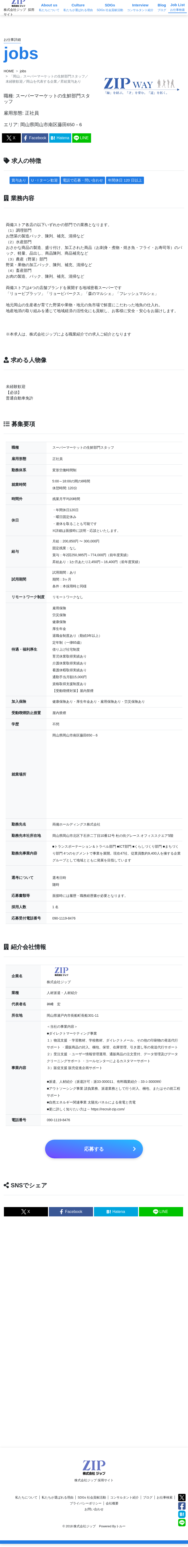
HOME (9, 71)
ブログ (148, 1500)
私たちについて (26, 1500)
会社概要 (112, 1506)
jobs (23, 71)
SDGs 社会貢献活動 (92, 1500)
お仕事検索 (165, 1500)
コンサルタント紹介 (124, 1500)
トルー (121, 1529)
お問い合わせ (94, 1512)
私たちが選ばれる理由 (57, 1500)
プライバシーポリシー (86, 1506)
